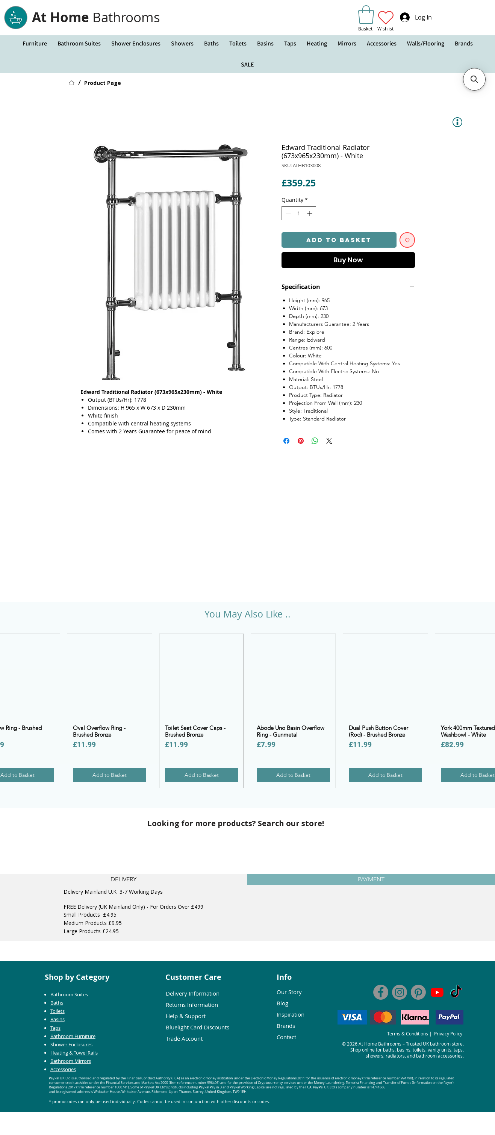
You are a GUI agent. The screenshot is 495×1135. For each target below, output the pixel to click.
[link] (366, 14)
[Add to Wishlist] (407, 240)
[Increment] (310, 213)
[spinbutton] (299, 213)
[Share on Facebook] (286, 440)
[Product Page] (102, 82)
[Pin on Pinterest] (300, 440)
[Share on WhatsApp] (314, 440)
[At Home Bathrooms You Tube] (437, 992)
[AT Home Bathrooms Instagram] (399, 992)
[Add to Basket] (109, 775)
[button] (35, 43)
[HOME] (71, 82)
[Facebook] (380, 992)
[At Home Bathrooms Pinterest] (418, 992)
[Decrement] (287, 213)
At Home (96, 17)
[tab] (123, 879)
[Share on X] (329, 440)
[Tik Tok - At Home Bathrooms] (455, 992)
